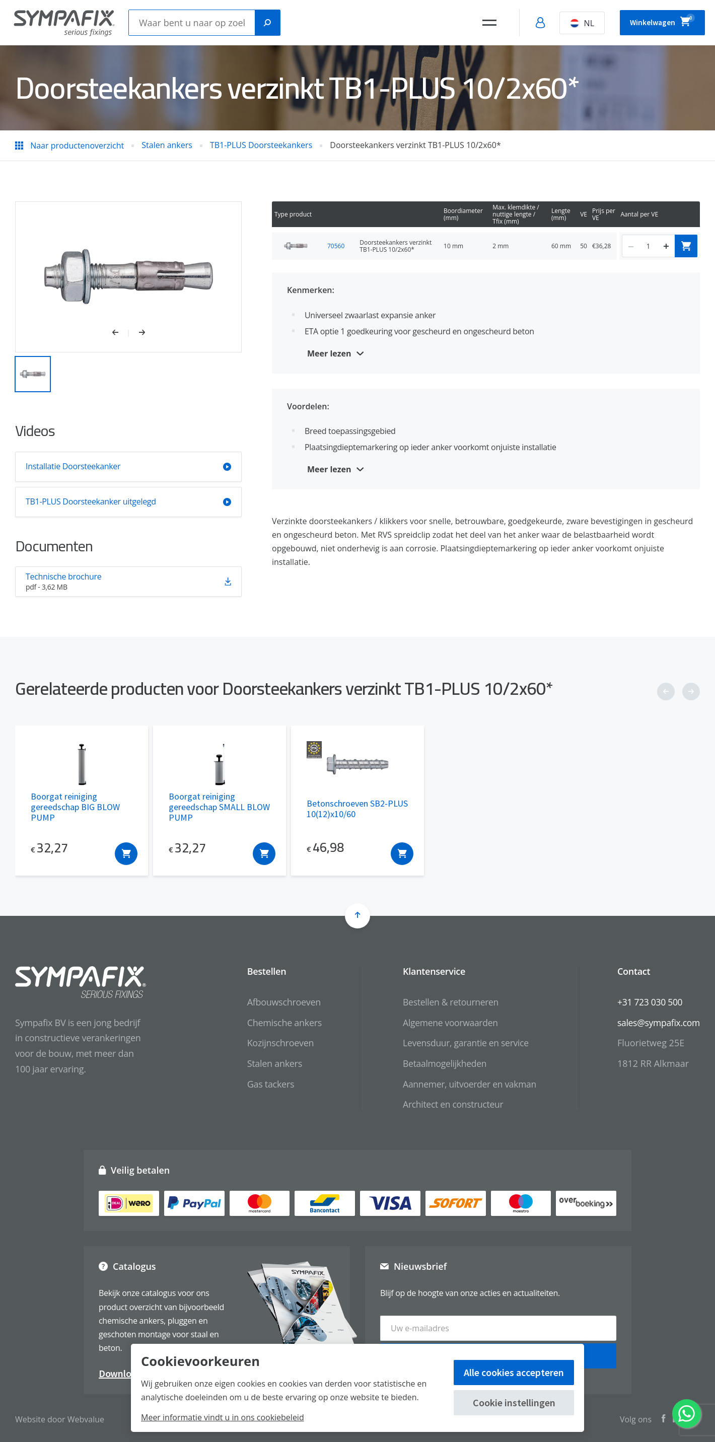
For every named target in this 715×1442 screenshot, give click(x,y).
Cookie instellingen (514, 1402)
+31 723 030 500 (648, 1002)
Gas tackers (264, 1084)
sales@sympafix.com (657, 1023)
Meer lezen (329, 353)
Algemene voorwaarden (445, 1023)
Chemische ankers (278, 1023)
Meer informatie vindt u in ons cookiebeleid (222, 1417)
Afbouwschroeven (277, 1002)
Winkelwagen (655, 21)
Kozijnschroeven (274, 1043)
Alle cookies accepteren (514, 1372)
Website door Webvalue (59, 1416)
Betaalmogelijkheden (440, 1063)
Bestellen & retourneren (446, 1002)
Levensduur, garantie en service (461, 1043)
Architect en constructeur (448, 1104)
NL (568, 23)
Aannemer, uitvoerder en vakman (465, 1084)
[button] (120, 333)
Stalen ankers (268, 1063)
